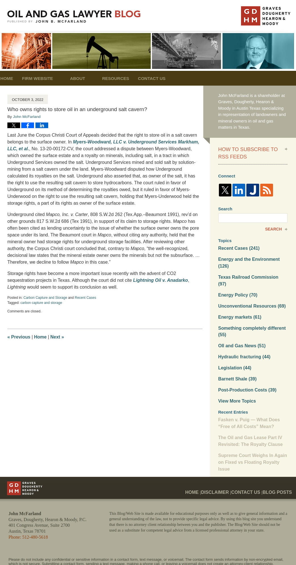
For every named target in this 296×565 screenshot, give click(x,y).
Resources (132, 78)
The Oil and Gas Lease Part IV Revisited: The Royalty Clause (248, 418)
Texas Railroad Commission (251, 266)
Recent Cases (85, 298)
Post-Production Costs (245, 369)
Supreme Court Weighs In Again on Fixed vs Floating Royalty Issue (250, 438)
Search (273, 226)
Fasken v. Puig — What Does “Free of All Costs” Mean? (247, 401)
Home (15, 78)
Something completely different (250, 312)
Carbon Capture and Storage (45, 298)
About (93, 78)
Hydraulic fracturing (242, 337)
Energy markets (238, 298)
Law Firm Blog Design (260, 550)
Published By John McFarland (265, 16)
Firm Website (53, 78)
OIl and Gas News (240, 326)
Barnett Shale (236, 358)
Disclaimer (223, 463)
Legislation (234, 347)
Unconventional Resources (250, 288)
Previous (18, 337)
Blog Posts (279, 463)
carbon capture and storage (41, 303)
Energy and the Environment (252, 256)
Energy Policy (236, 277)
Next (57, 337)
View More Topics (236, 379)
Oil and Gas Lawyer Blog (74, 16)
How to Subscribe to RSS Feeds (248, 152)
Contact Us (176, 78)
